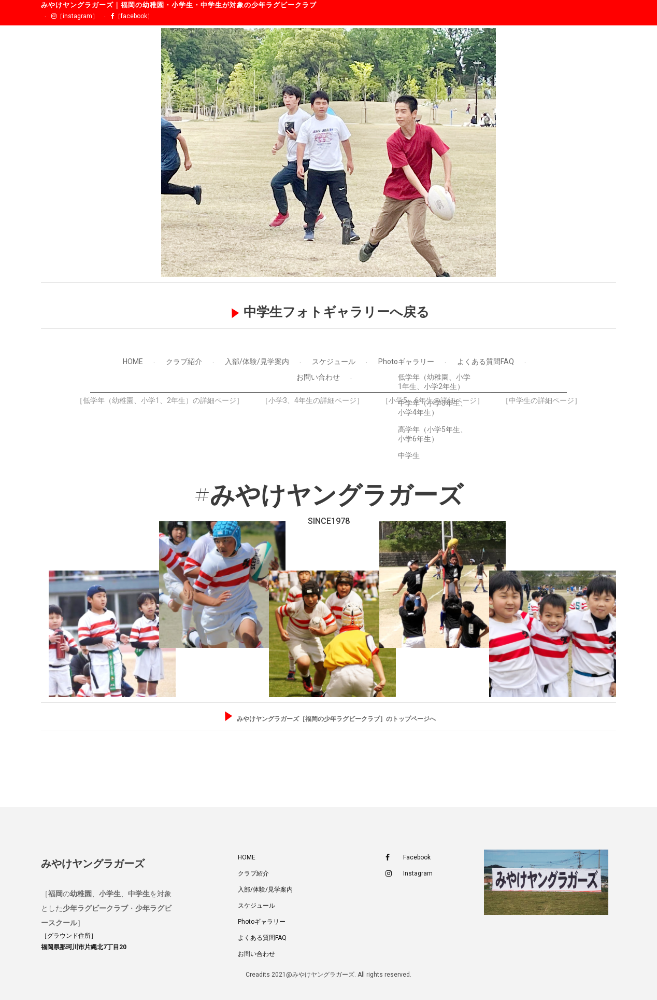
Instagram (409, 874)
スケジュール (333, 361)
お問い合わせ (318, 377)
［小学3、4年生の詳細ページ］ (312, 400)
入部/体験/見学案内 (257, 361)
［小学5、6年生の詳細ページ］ (432, 400)
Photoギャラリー (406, 361)
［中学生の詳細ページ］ (541, 400)
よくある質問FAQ (485, 361)
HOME (133, 361)
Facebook (408, 858)
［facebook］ (132, 16)
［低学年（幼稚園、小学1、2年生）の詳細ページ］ (160, 400)
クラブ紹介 (184, 361)
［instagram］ (74, 16)
